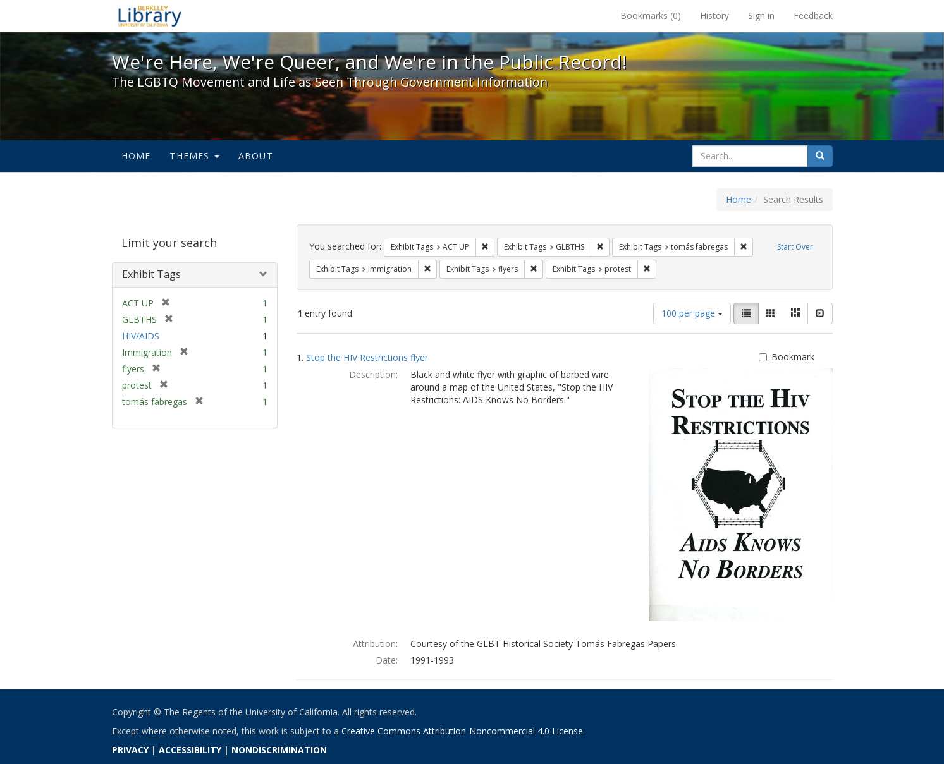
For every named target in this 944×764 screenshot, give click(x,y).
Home (136, 156)
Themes (194, 156)
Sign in (761, 15)
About (255, 156)
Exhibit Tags (151, 274)
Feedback (813, 15)
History (714, 15)
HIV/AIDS (140, 336)
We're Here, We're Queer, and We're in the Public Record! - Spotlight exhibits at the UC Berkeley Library (149, 16)
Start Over (795, 246)
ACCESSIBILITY (190, 750)
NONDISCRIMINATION (279, 750)
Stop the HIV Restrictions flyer (367, 357)
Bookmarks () (650, 15)
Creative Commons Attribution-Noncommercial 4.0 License (462, 731)
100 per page (692, 313)
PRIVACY (130, 750)
